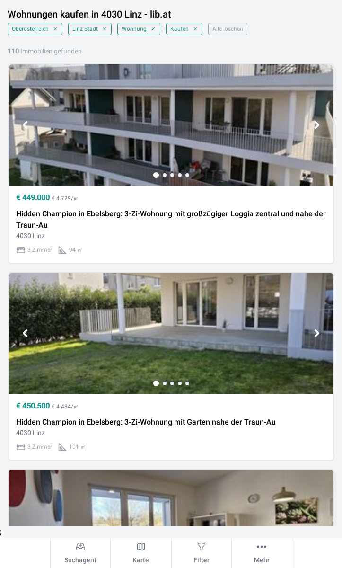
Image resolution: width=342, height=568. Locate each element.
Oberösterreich (35, 29)
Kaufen (184, 29)
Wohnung (139, 29)
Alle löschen (227, 29)
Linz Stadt (89, 29)
